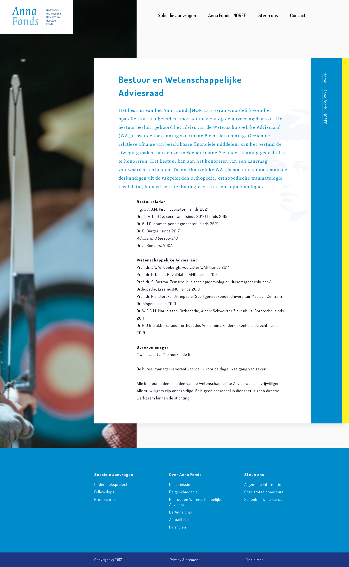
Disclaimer (254, 559)
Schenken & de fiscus (263, 499)
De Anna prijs (180, 511)
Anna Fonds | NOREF (227, 15)
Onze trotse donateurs (264, 491)
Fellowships (104, 491)
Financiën (177, 526)
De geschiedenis (183, 491)
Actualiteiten (180, 519)
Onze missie (179, 484)
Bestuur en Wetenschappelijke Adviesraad (195, 502)
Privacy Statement (185, 559)
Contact (298, 15)
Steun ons (268, 15)
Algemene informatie (262, 484)
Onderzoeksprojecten (113, 484)
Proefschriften (107, 499)
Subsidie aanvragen (177, 15)
